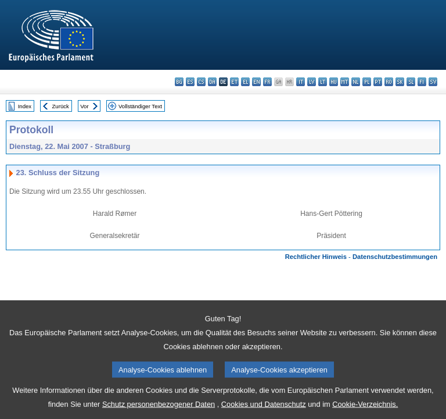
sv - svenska (433, 81)
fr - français (267, 81)
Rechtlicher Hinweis (316, 256)
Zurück (60, 106)
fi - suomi (422, 81)
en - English (256, 81)
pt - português (377, 81)
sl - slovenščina (411, 81)
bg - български (179, 81)
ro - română (388, 81)
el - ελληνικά (245, 81)
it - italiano (300, 81)
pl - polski (366, 81)
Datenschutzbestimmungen (395, 256)
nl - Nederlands (355, 81)
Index (24, 106)
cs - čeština (201, 81)
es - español (190, 81)
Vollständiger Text (140, 106)
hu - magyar (333, 81)
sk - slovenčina (399, 81)
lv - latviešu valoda (311, 81)
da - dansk (212, 81)
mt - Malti (344, 81)
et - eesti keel (234, 81)
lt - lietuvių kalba (322, 81)
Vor (84, 106)
